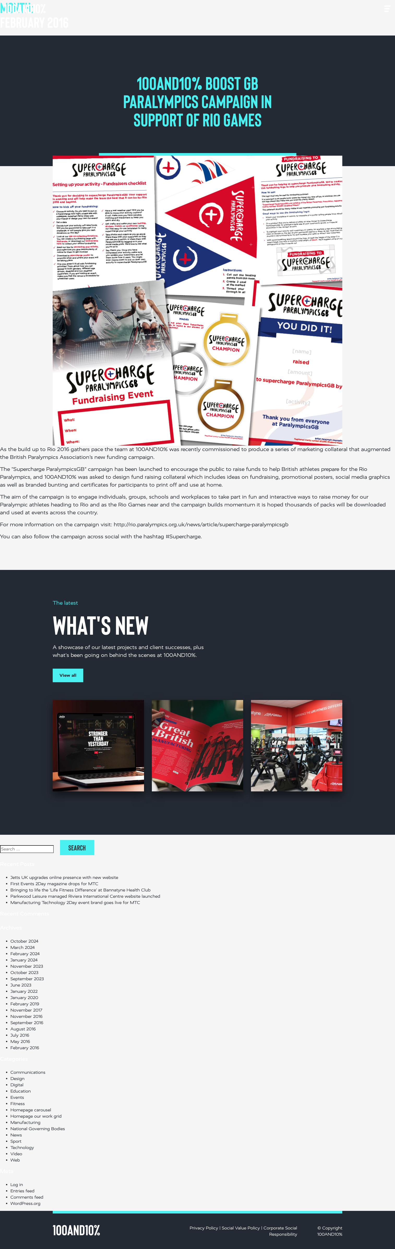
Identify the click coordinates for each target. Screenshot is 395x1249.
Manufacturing (25, 1122)
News (16, 1135)
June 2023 (20, 985)
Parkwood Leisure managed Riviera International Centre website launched (85, 896)
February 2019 (24, 1003)
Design (17, 1078)
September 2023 (27, 978)
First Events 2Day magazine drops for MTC (54, 883)
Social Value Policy (241, 1227)
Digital (16, 1084)
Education (20, 1091)
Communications (27, 1072)
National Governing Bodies (37, 1128)
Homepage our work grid (36, 1116)
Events (17, 1097)
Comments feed (26, 1197)
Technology (22, 1147)
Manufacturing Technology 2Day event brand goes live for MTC (75, 902)
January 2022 (24, 991)
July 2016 (19, 1035)
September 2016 (26, 1022)
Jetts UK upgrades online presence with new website (64, 877)
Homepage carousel (30, 1109)
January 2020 (24, 997)
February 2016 (24, 1047)
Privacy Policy (204, 1227)
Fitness (17, 1103)
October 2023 (24, 972)
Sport (15, 1141)
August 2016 (23, 1028)
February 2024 (25, 953)
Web (15, 1160)
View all (67, 675)
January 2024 (24, 960)
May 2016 (20, 1041)
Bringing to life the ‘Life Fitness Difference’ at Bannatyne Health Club (81, 890)
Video (16, 1153)
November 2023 (26, 966)
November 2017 (26, 1010)
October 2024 (24, 941)
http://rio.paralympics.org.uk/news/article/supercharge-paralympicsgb (201, 525)
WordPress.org (25, 1203)
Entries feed (22, 1190)
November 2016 (26, 1016)
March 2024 (22, 947)
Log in (16, 1184)
